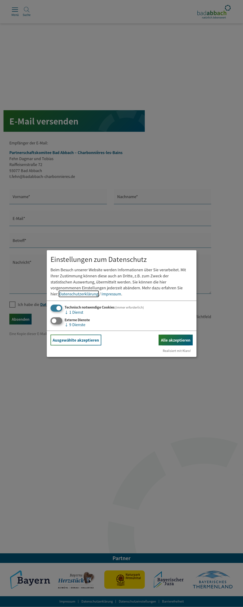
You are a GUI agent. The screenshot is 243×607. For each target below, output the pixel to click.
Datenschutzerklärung (78, 294)
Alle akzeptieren (175, 340)
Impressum (111, 294)
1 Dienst (74, 312)
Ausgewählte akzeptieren (76, 340)
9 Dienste (75, 324)
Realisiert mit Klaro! (177, 350)
